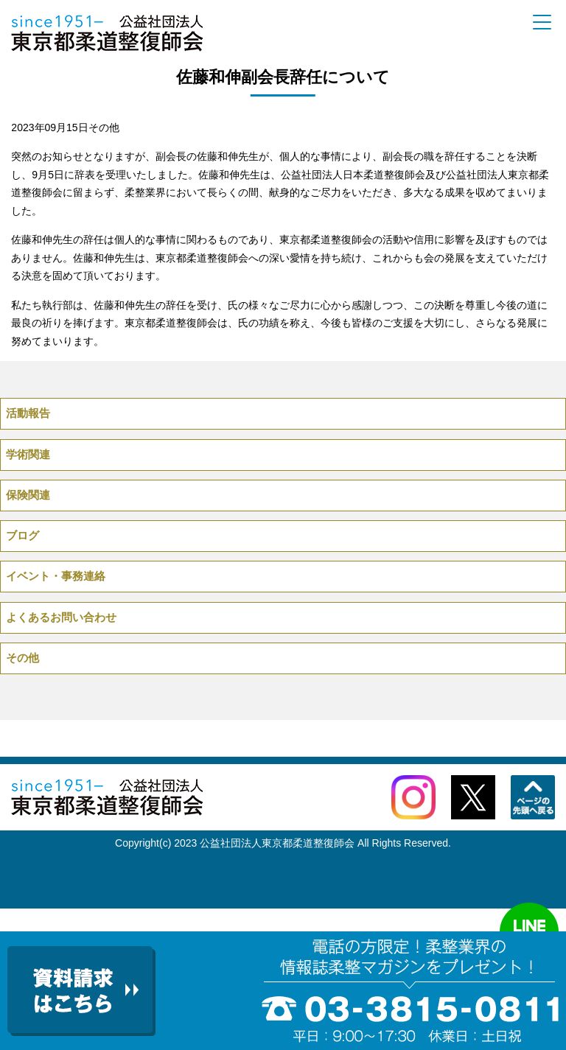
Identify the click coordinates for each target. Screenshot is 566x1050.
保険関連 (28, 495)
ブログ (22, 535)
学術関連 (28, 454)
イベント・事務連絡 (55, 576)
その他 (103, 127)
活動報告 (28, 413)
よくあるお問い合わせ (61, 617)
